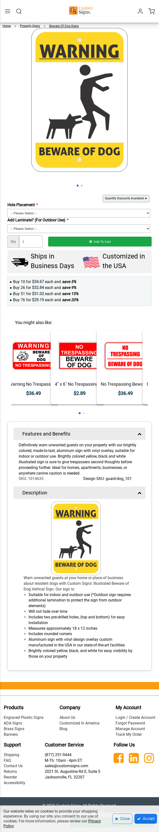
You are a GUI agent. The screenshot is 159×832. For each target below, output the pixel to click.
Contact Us (13, 766)
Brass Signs (14, 728)
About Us (67, 717)
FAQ (7, 760)
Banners (11, 734)
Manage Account (130, 728)
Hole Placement (22, 205)
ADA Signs (13, 723)
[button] (78, 186)
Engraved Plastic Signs (23, 717)
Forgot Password (130, 723)
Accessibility (14, 782)
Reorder (10, 777)
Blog (63, 728)
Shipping (11, 754)
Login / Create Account (135, 717)
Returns (10, 771)
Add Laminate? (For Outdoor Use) (37, 220)
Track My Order (129, 734)
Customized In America (79, 723)
